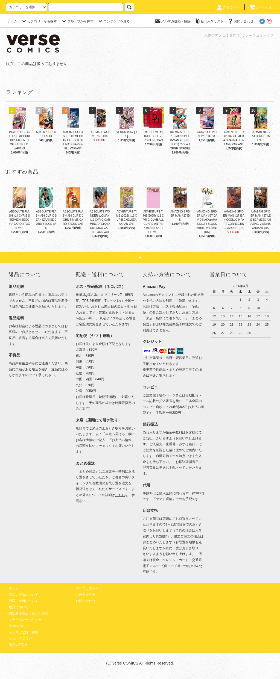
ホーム (12, 21)
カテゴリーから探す (39, 21)
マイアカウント (87, 588)
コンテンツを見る (113, 21)
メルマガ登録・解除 (172, 21)
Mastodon (16, 626)
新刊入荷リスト (209, 21)
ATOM (22, 645)
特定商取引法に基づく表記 (28, 613)
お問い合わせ (240, 21)
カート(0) (260, 7)
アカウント (228, 7)
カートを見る (85, 595)
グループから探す (77, 21)
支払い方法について (23, 595)
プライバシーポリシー (25, 620)
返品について (18, 607)
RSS (12, 645)
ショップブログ (20, 638)
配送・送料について (23, 601)
